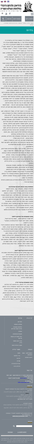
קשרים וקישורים (16, 363)
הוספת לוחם (17, 19)
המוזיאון (20, 322)
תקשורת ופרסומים (17, 334)
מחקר (18, 353)
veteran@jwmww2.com (20, 416)
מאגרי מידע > (29, 23)
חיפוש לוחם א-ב (21, 432)
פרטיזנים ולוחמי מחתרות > (10, 23)
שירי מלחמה (17, 356)
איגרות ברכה (17, 366)
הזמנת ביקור (29, 19)
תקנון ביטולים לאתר (17, 345)
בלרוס (31, 25)
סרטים (18, 358)
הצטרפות (10, 432)
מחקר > (24, 23)
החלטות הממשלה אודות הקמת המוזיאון (16, 328)
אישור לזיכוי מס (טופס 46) (24, 399)
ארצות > (19, 23)
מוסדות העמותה (18, 324)
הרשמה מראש (23, 378)
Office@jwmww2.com (23, 382)
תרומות (9, 19)
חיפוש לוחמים (28, 357)
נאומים (20, 331)
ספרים (18, 361)
